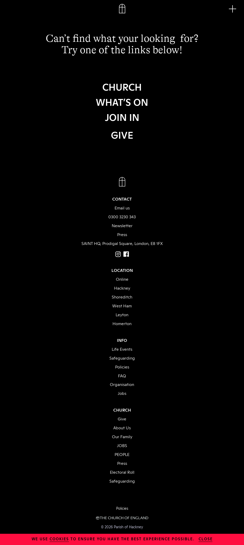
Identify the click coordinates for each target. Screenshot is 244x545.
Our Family (122, 436)
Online (122, 279)
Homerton (122, 323)
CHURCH (122, 86)
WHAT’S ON (122, 101)
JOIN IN (122, 116)
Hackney (122, 288)
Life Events (122, 349)
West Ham (122, 305)
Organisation (122, 384)
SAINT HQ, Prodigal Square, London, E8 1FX (122, 243)
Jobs (122, 393)
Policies (122, 367)
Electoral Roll (122, 472)
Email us (122, 207)
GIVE (122, 134)
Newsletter (122, 225)
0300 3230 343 (122, 216)
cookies (59, 538)
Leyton (122, 314)
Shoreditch (122, 297)
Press (122, 234)
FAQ (122, 375)
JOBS (122, 445)
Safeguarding (122, 358)
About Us (122, 427)
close (206, 538)
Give (122, 418)
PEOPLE (122, 454)
